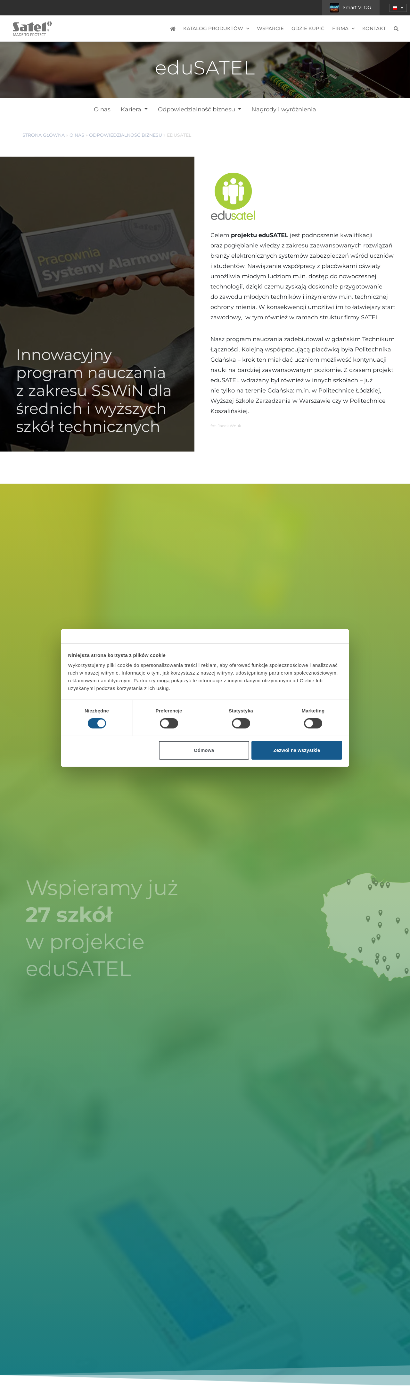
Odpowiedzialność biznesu (197, 109)
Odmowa (204, 750)
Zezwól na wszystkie (296, 750)
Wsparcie (270, 28)
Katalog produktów (216, 29)
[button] (398, 8)
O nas (102, 109)
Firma (343, 29)
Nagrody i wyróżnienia (283, 109)
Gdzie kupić (307, 28)
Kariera (132, 109)
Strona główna (43, 135)
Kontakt (374, 28)
